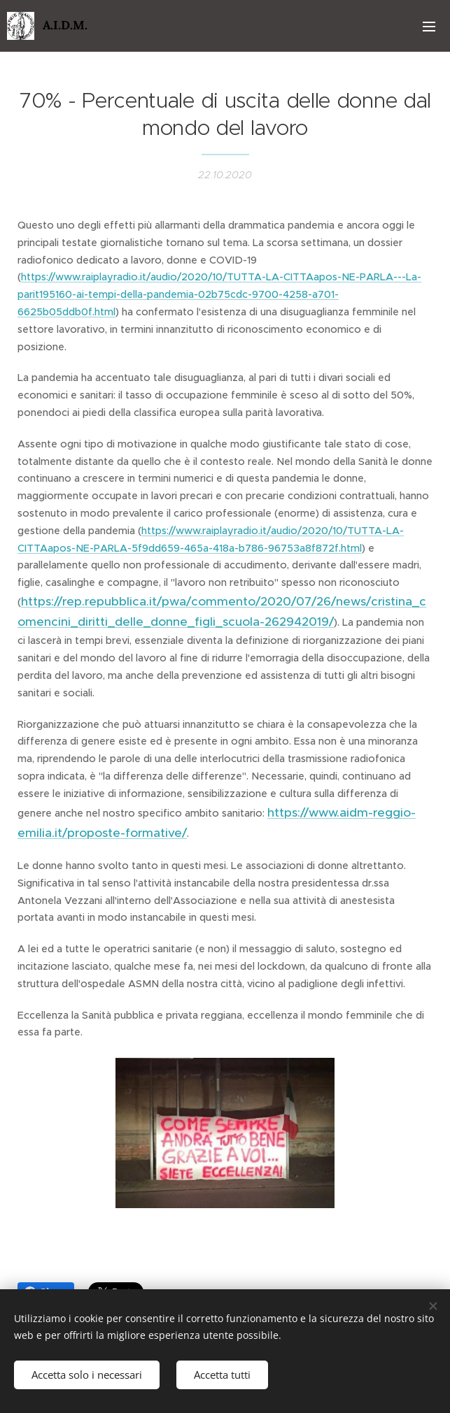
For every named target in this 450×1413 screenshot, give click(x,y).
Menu (429, 26)
